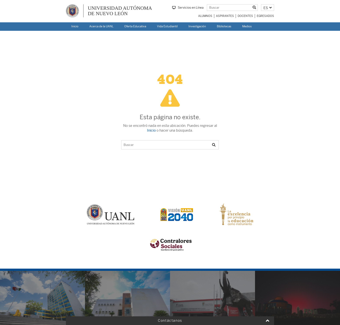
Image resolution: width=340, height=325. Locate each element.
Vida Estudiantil (167, 26)
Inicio (74, 26)
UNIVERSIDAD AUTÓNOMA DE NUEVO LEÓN (120, 10)
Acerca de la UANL (101, 26)
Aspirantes (225, 16)
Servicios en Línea (188, 7)
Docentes (245, 16)
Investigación (197, 26)
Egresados (265, 16)
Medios (247, 26)
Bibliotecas (224, 26)
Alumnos (205, 16)
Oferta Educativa (135, 26)
